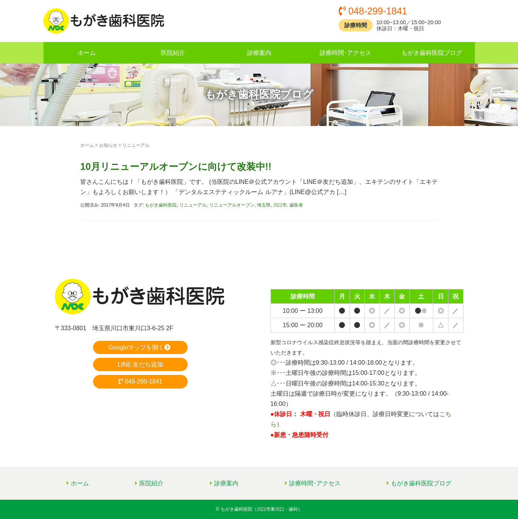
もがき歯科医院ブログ (431, 53)
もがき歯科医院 (161, 205)
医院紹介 (173, 53)
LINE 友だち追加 (140, 364)
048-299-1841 (140, 381)
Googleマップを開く (141, 347)
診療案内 (259, 53)
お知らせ (108, 145)
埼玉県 (264, 205)
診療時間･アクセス (345, 53)
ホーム (87, 53)
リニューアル (193, 205)
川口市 (280, 205)
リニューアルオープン (232, 205)
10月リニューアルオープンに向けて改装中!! (175, 166)
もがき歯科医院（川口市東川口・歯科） (261, 509)
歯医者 (296, 205)
